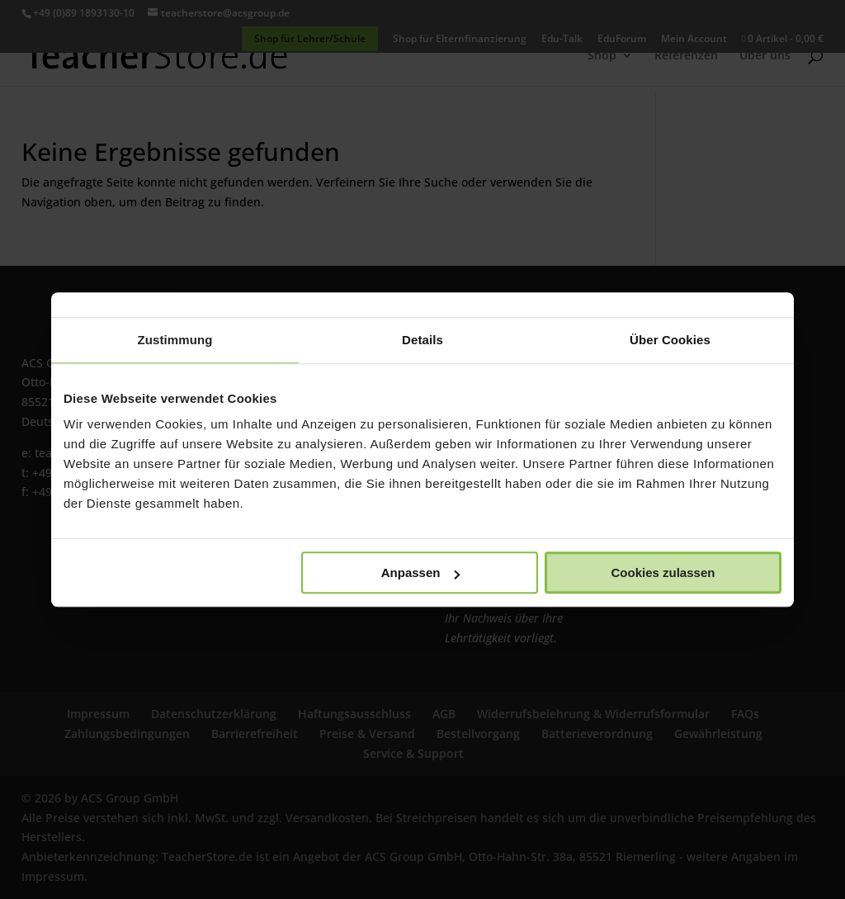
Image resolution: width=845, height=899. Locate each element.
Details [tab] (422, 340)
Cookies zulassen (663, 572)
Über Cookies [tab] (670, 340)
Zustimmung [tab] (175, 340)
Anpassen (420, 572)
